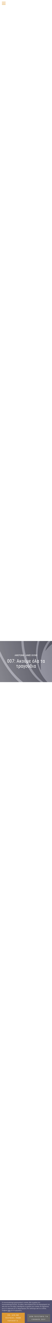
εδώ (9, 1317)
